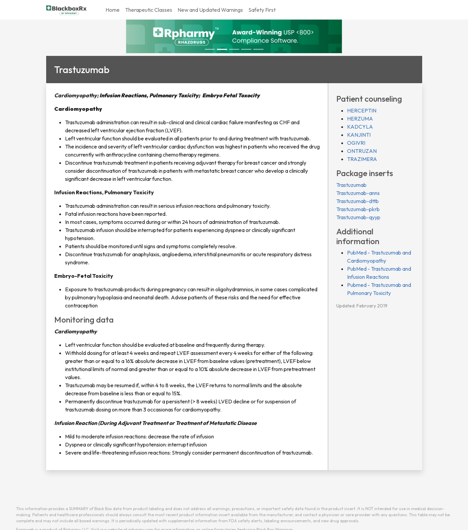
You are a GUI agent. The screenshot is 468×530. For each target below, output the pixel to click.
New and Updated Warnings (210, 9)
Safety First (262, 9)
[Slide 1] (222, 49)
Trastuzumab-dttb (357, 201)
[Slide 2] (234, 49)
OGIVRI (356, 142)
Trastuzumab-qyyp (358, 217)
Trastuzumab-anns (358, 193)
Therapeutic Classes (148, 9)
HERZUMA (360, 118)
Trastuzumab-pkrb (358, 209)
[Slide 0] (210, 49)
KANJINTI (359, 134)
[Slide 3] (246, 49)
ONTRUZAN (362, 150)
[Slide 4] (258, 49)
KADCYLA (360, 126)
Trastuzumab (351, 184)
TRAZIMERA (362, 159)
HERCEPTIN (361, 110)
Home (112, 9)
